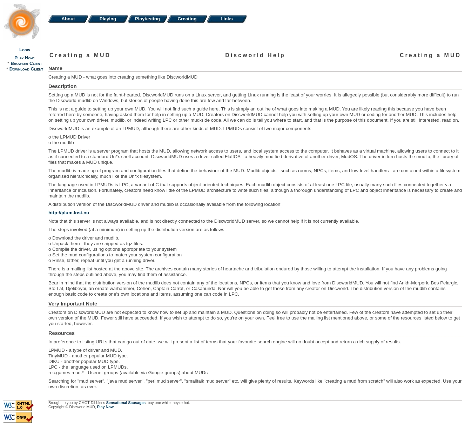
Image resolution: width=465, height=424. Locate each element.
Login (24, 49)
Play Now (24, 57)
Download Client (26, 69)
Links (227, 18)
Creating (186, 18)
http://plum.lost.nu (68, 212)
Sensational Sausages (126, 403)
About (68, 18)
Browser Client (26, 63)
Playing (108, 18)
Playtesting (147, 18)
